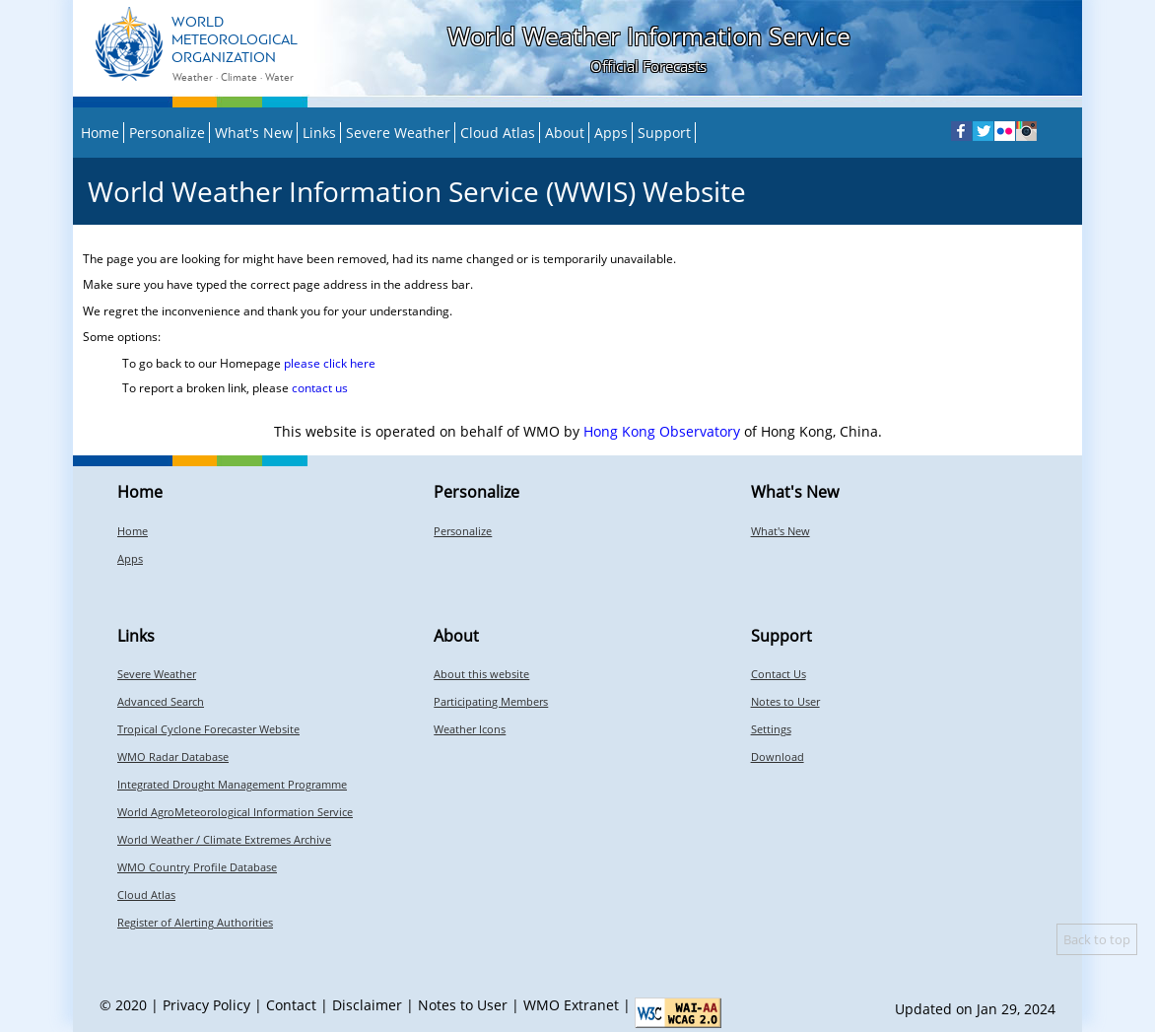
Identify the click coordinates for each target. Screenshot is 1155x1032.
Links (319, 132)
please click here (329, 363)
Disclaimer (367, 1005)
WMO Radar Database (173, 756)
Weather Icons (470, 729)
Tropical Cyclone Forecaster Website (208, 729)
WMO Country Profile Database (197, 867)
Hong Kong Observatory (661, 431)
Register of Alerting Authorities (195, 922)
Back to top (1096, 939)
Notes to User (785, 701)
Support (664, 132)
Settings (771, 729)
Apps (611, 132)
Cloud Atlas (497, 132)
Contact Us (778, 673)
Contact (291, 1005)
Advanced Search (160, 701)
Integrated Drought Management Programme (232, 784)
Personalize (167, 132)
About (564, 132)
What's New (254, 132)
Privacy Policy (206, 1005)
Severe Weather (398, 132)
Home (100, 132)
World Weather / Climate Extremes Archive (224, 839)
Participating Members (491, 701)
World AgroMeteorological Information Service (235, 811)
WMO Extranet (571, 1005)
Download (777, 756)
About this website (481, 673)
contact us (320, 387)
